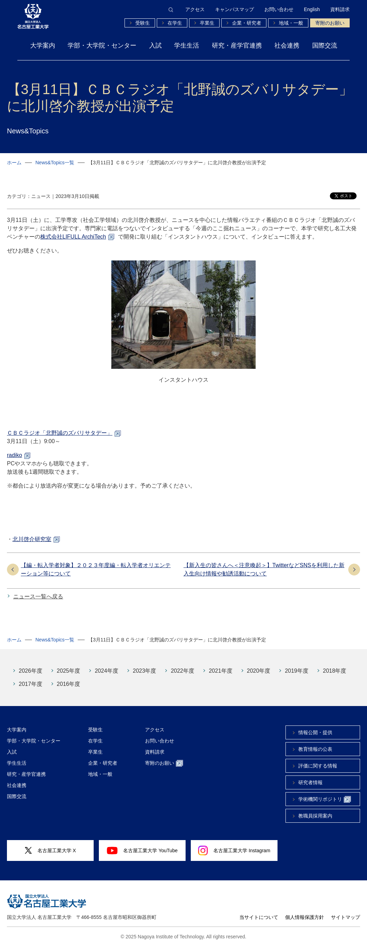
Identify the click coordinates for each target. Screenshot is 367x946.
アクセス (195, 9)
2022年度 (182, 671)
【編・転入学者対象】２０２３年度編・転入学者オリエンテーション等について (96, 569)
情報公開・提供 (315, 732)
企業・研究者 (246, 23)
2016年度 (68, 684)
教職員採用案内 (315, 816)
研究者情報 (310, 782)
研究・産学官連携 (237, 45)
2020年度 (259, 671)
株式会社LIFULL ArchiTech (73, 237)
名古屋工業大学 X (50, 850)
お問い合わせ (278, 9)
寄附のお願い (329, 23)
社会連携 (286, 45)
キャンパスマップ (234, 9)
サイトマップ (345, 917)
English (312, 9)
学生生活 (186, 45)
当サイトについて (258, 917)
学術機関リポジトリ (324, 799)
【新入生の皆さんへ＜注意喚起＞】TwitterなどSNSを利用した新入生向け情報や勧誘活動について (264, 569)
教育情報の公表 (315, 749)
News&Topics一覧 (54, 162)
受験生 (142, 23)
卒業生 (207, 23)
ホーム (14, 162)
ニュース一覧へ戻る (38, 596)
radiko (14, 455)
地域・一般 (291, 23)
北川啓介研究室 (31, 539)
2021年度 (220, 671)
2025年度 (68, 671)
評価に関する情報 (317, 766)
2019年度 (296, 671)
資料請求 (340, 9)
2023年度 (144, 671)
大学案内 (42, 45)
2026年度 (30, 671)
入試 (155, 45)
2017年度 (30, 684)
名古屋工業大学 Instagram (234, 850)
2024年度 (106, 671)
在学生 (175, 23)
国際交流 (324, 45)
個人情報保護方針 (304, 917)
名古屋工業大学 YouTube (142, 850)
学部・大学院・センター (102, 45)
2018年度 (335, 671)
